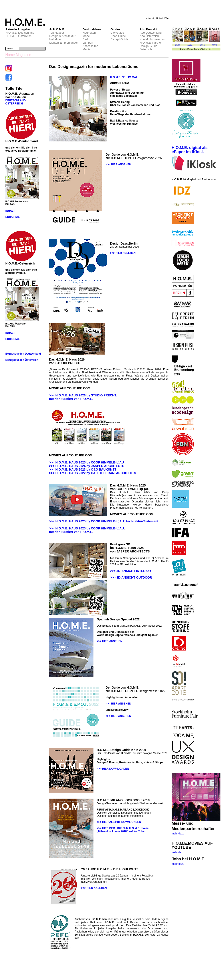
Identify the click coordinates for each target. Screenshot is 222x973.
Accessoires (90, 46)
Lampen (88, 42)
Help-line (55, 39)
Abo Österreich (149, 36)
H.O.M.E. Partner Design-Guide (151, 44)
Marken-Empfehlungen (64, 42)
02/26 (214, 45)
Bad (85, 39)
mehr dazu (178, 833)
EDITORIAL (12, 216)
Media (86, 49)
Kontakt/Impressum (152, 39)
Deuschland (193, 49)
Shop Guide (118, 36)
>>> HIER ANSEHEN (118, 164)
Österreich (206, 49)
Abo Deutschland (151, 32)
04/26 (189, 45)
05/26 (177, 45)
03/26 (202, 45)
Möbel (86, 36)
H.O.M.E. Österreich (19, 36)
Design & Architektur (62, 36)
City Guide (117, 32)
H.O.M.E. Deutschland (20, 32)
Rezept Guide (119, 39)
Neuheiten (89, 32)
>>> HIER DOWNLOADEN (113, 768)
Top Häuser (56, 32)
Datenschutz (148, 49)
